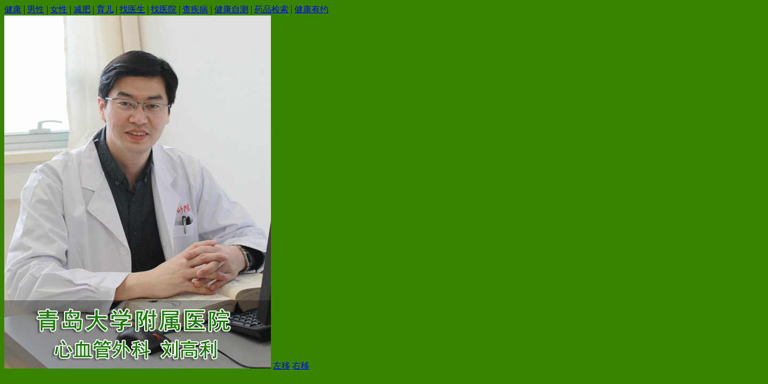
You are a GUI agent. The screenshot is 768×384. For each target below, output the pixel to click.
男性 (35, 9)
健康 (12, 9)
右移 (300, 365)
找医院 (164, 9)
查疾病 (195, 9)
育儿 (105, 9)
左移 (281, 365)
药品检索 (271, 9)
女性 (58, 9)
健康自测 (231, 9)
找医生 (132, 9)
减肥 (82, 9)
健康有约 (311, 9)
